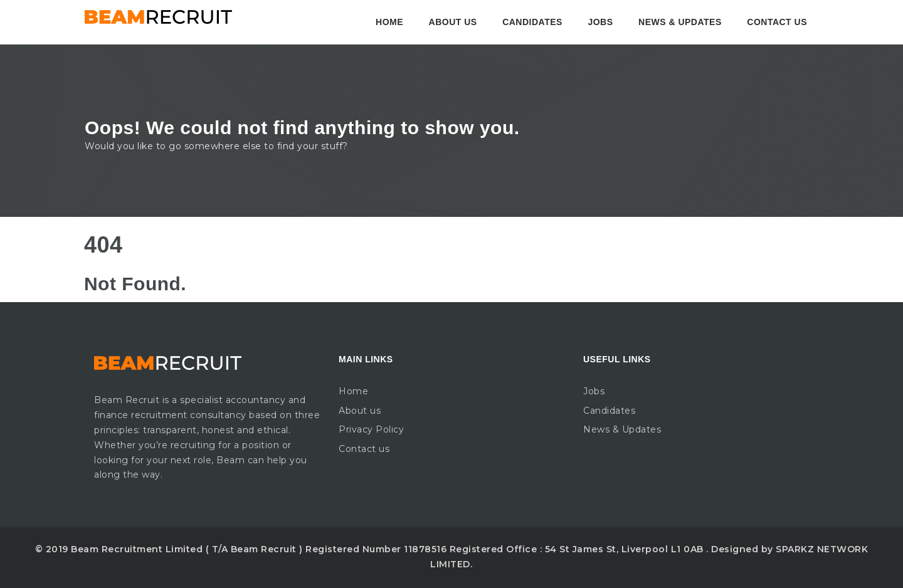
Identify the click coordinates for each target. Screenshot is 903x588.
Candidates (532, 22)
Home (389, 22)
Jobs (600, 22)
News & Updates (680, 22)
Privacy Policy (371, 429)
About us (453, 22)
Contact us (777, 22)
